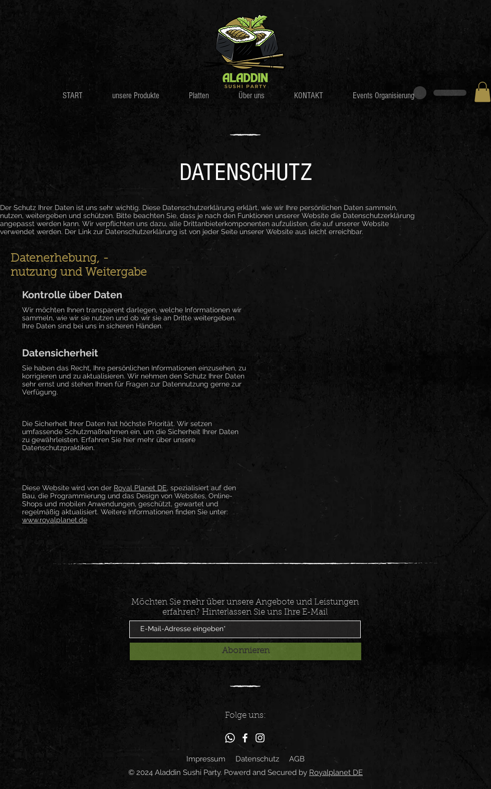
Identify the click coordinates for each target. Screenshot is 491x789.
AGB (297, 758)
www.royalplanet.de (54, 520)
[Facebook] (245, 738)
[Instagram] (260, 738)
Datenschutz (257, 758)
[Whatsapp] (230, 738)
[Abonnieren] (245, 651)
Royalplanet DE (336, 772)
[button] (482, 92)
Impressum (205, 758)
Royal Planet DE (140, 488)
